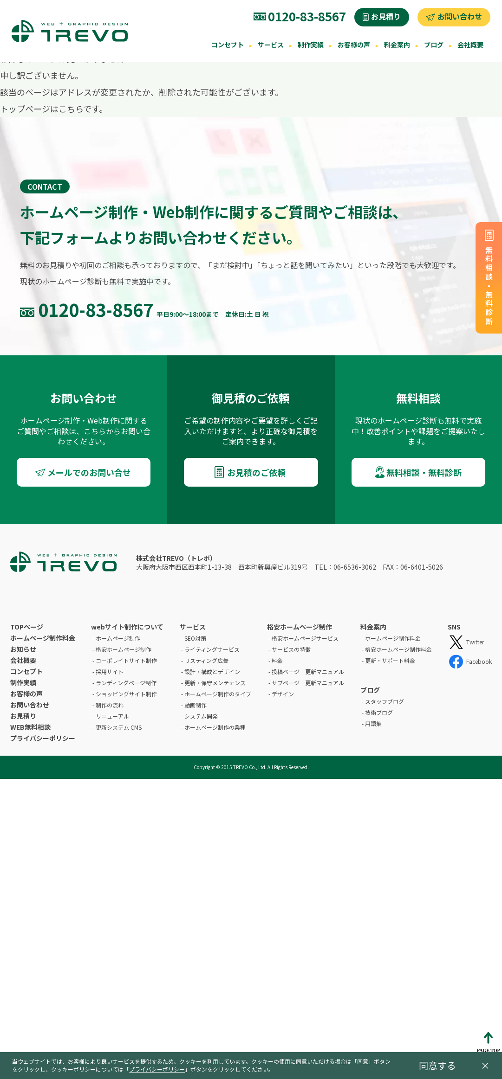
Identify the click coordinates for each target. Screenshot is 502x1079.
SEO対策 (195, 638)
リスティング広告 (206, 660)
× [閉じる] (485, 1065)
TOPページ (26, 626)
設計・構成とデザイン (212, 671)
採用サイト (110, 671)
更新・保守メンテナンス (215, 683)
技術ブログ (379, 712)
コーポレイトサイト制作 (126, 660)
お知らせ (23, 649)
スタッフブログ (384, 701)
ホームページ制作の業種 (215, 727)
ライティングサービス (212, 649)
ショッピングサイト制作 (126, 694)
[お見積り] (381, 17)
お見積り (23, 715)
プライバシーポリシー (42, 738)
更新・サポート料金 (390, 660)
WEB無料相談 (30, 727)
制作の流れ (110, 705)
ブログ (433, 44)
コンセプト (227, 44)
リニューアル (112, 716)
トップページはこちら (41, 109)
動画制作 (195, 705)
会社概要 (470, 44)
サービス (271, 44)
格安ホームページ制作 (123, 649)
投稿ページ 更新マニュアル (308, 671)
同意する (437, 1065)
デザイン (283, 694)
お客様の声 (354, 44)
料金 (277, 660)
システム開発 (201, 716)
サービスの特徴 (291, 649)
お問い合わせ (29, 704)
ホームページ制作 (118, 638)
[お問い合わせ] (453, 17)
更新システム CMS (119, 727)
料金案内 (397, 44)
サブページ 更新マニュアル (308, 683)
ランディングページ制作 (126, 683)
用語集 (373, 723)
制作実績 (311, 44)
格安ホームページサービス (305, 638)
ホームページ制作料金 (42, 637)
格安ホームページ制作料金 (398, 649)
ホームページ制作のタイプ (217, 694)
